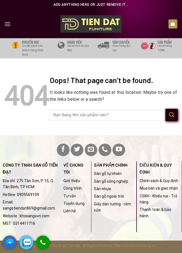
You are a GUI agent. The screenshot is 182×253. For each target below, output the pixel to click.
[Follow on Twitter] (77, 150)
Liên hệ (69, 211)
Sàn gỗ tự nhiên (108, 173)
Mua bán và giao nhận (159, 188)
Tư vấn (69, 196)
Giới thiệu (71, 181)
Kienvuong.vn (145, 246)
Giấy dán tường (107, 204)
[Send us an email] (91, 150)
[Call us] (105, 150)
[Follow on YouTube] (118, 150)
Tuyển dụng (73, 203)
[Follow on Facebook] (63, 150)
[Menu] (7, 24)
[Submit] (171, 115)
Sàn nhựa (102, 189)
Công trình (72, 188)
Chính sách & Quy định (159, 181)
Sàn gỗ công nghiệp (111, 181)
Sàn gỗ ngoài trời (109, 196)
